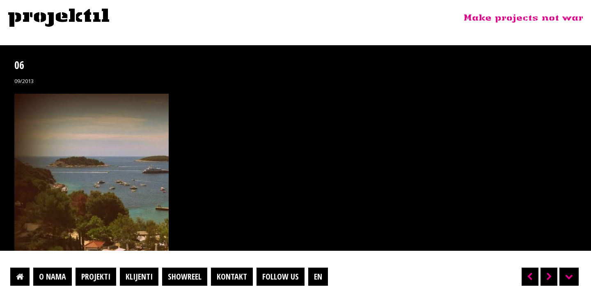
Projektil (58, 18)
